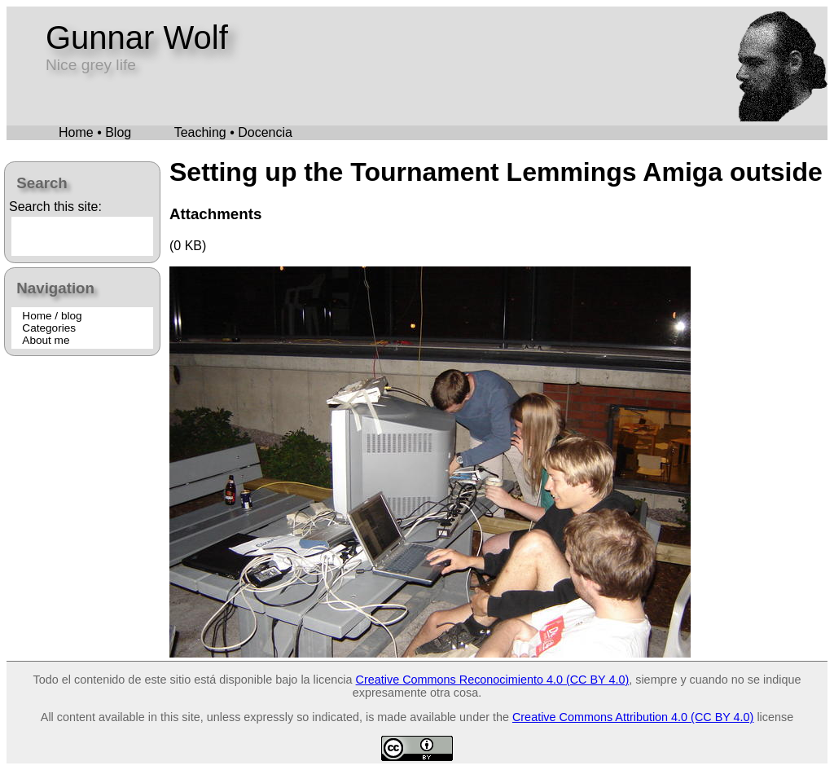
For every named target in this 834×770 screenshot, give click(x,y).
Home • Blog (95, 132)
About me (45, 340)
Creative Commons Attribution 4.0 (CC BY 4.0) (632, 717)
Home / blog (51, 316)
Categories (49, 328)
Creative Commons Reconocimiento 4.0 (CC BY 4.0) (493, 679)
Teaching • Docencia (233, 132)
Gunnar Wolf (137, 37)
